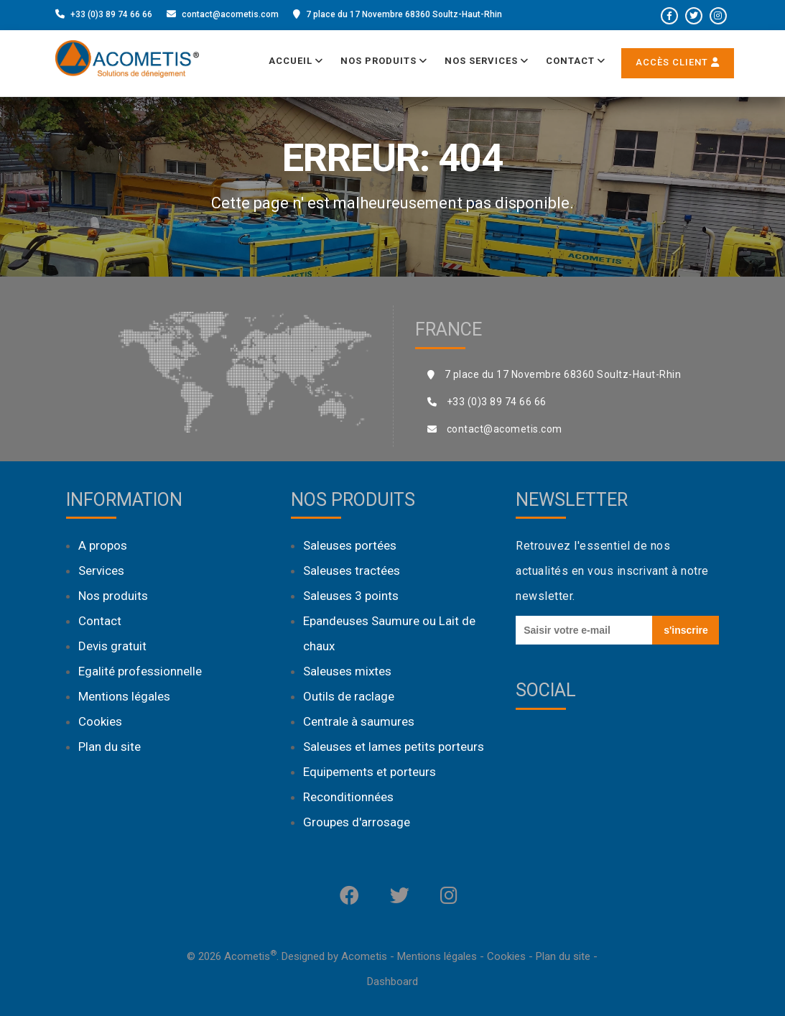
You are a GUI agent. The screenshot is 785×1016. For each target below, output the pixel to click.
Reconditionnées (348, 797)
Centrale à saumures (358, 721)
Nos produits (383, 60)
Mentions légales (124, 696)
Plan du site (109, 746)
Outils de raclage (348, 696)
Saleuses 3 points (351, 595)
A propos (102, 545)
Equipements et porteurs (369, 772)
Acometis (364, 956)
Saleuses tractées (351, 570)
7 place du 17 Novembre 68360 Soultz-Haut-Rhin (404, 14)
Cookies (100, 721)
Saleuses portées (349, 545)
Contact (575, 60)
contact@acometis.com (230, 14)
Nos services (487, 60)
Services (101, 570)
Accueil (296, 60)
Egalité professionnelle (140, 671)
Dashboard (392, 981)
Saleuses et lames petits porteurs (393, 746)
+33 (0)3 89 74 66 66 (111, 14)
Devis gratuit (112, 646)
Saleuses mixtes (347, 671)
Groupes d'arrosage (356, 822)
